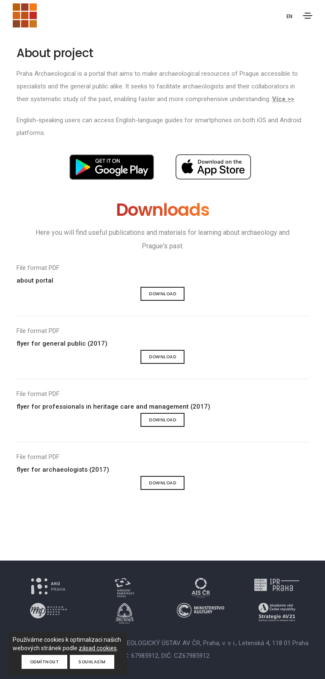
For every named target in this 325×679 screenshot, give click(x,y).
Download (162, 294)
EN (289, 16)
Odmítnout (44, 662)
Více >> (283, 99)
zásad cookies (98, 648)
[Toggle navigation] (307, 16)
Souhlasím (92, 662)
